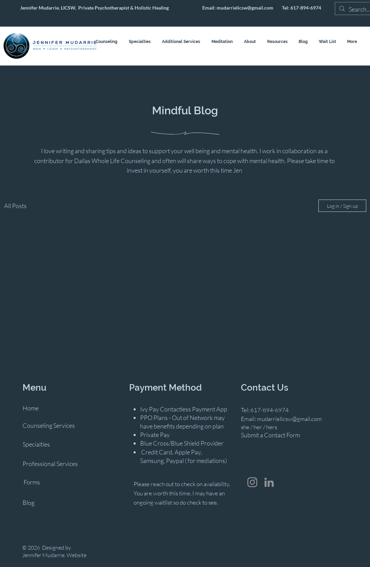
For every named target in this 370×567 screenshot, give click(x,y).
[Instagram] (252, 482)
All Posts (15, 205)
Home (31, 408)
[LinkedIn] (269, 482)
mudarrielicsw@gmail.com (245, 8)
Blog (29, 502)
